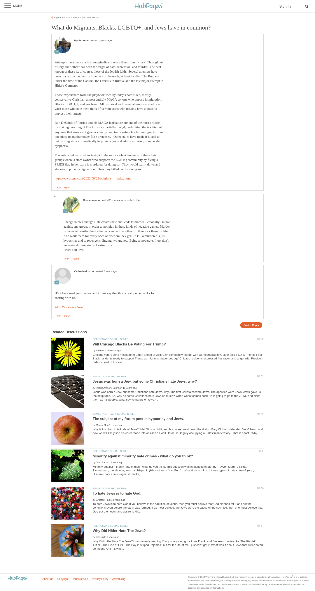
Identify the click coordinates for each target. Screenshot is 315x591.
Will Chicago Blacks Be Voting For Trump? (129, 344)
